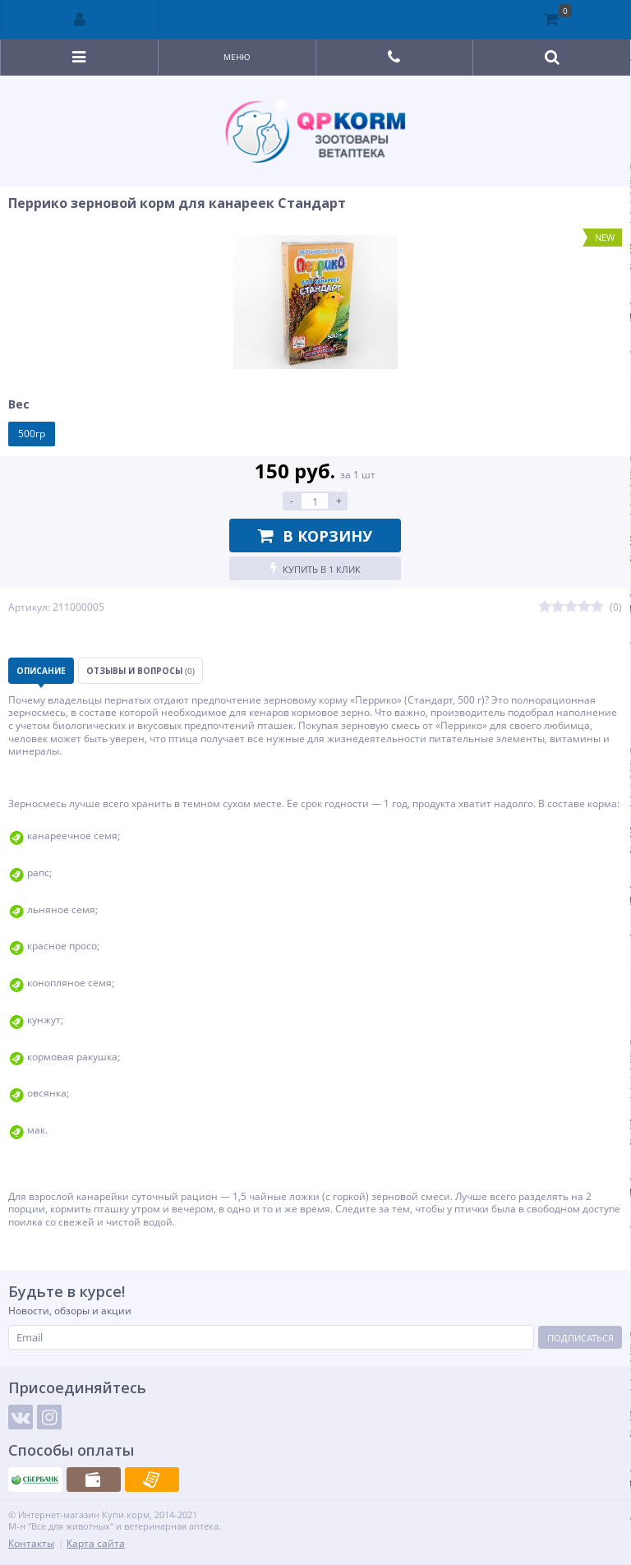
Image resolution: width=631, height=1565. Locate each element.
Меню (237, 56)
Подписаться (580, 1338)
